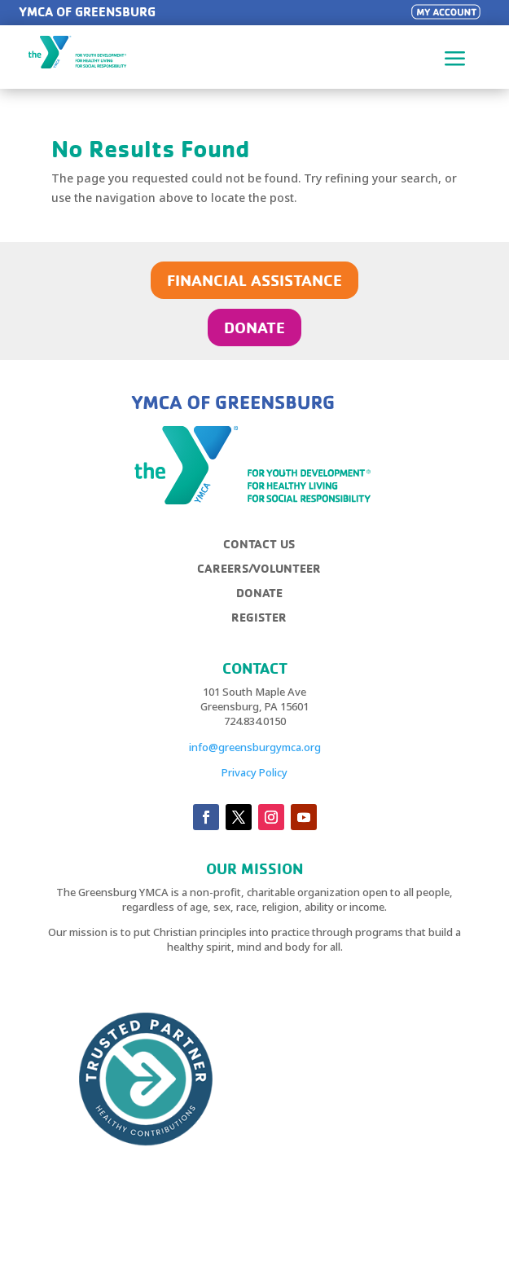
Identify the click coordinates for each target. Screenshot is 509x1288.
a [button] (455, 60)
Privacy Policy (254, 772)
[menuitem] (265, 550)
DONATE (254, 327)
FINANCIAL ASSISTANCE (254, 280)
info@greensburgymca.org (255, 747)
